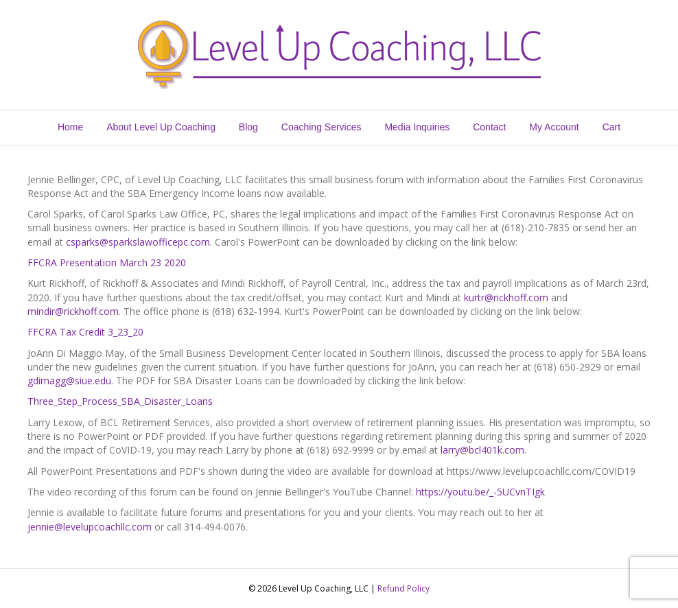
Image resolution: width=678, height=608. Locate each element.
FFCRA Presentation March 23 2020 (106, 262)
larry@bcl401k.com (482, 449)
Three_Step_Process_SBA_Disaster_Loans (120, 401)
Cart (611, 126)
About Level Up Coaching (160, 126)
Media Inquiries (416, 126)
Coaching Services (321, 126)
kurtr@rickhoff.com (506, 297)
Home (70, 126)
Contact (489, 126)
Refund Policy (403, 588)
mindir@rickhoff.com (73, 311)
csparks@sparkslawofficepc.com (138, 241)
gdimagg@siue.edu (69, 380)
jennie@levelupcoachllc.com (89, 526)
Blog (248, 126)
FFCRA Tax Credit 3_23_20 (85, 331)
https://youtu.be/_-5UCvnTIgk (480, 491)
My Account (553, 126)
